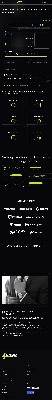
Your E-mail (6, 59)
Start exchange (7, 85)
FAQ (28, 364)
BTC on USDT (5, 395)
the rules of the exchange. (16, 74)
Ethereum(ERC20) (31, 53)
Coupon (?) (10, 66)
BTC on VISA (4, 383)
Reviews (28, 374)
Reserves (29, 370)
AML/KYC (29, 74)
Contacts (29, 377)
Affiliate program (5, 367)
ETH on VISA (4, 386)
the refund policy (27, 78)
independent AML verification (38, 75)
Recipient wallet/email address (33, 59)
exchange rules (35, 85)
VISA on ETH (4, 392)
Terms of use (4, 364)
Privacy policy (5, 374)
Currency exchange (31, 367)
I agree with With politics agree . (19, 74)
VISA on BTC (4, 389)
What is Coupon (11, 66)
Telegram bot (46, 20)
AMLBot (20, 76)
